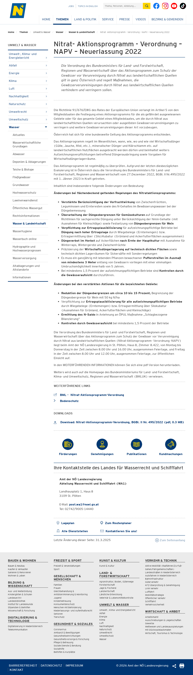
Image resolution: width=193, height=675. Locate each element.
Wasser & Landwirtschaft (82, 32)
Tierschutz (59, 617)
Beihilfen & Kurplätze (64, 652)
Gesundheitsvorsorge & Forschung (71, 639)
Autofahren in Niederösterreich (161, 575)
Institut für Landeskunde (20, 604)
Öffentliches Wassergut (27, 208)
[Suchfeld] (123, 6)
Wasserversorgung (24, 258)
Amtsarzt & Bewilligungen (67, 632)
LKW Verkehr (151, 588)
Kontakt (16, 670)
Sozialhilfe (59, 648)
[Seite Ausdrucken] (181, 667)
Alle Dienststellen (75, 531)
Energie (28, 73)
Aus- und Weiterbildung (20, 591)
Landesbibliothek (16, 601)
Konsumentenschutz (64, 604)
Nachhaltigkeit (28, 96)
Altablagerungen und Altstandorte (26, 267)
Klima (28, 81)
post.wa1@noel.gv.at (84, 504)
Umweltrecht (28, 111)
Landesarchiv (14, 597)
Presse (124, 19)
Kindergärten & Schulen (20, 594)
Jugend (57, 597)
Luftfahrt (149, 591)
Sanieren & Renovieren (19, 572)
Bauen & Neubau (16, 565)
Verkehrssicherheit (154, 604)
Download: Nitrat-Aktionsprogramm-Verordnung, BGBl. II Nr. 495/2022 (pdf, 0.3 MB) (119, 422)
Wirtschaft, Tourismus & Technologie (163, 633)
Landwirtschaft (107, 591)
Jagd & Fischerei (107, 588)
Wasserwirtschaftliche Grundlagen (27, 144)
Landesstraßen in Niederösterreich (162, 572)
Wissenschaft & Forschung (21, 610)
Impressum (74, 665)
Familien (58, 584)
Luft (28, 88)
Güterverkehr (152, 582)
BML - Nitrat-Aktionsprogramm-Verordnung (89, 395)
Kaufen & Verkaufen (18, 569)
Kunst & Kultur (106, 565)
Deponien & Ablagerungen (29, 162)
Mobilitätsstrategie (154, 595)
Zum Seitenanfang (170, 540)
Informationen (22, 277)
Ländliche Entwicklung (110, 594)
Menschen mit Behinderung (67, 607)
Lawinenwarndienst (25, 200)
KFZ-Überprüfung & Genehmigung (162, 585)
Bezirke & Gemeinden (167, 19)
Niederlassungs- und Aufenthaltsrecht (73, 610)
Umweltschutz (28, 119)
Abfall (28, 65)
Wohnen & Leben (16, 575)
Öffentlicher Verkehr (155, 598)
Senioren (58, 613)
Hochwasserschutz (24, 192)
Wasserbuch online (25, 239)
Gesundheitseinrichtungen (67, 635)
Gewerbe (149, 623)
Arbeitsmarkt (151, 617)
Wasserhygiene (22, 231)
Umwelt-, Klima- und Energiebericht (28, 55)
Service (108, 19)
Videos (141, 19)
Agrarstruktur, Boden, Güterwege (116, 581)
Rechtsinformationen (26, 216)
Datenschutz (51, 665)
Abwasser (19, 154)
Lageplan (67, 523)
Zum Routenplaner (118, 523)
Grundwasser (21, 185)
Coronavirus (60, 629)
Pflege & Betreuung (63, 642)
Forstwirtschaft (107, 584)
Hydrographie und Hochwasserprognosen (27, 248)
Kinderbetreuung (62, 601)
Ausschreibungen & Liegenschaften (163, 620)
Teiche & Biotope (23, 169)
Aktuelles (19, 135)
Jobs (71, 6)
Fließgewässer (22, 177)
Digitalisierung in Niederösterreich (25, 626)
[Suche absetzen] (146, 6)
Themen (62, 19)
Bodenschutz (66, 401)
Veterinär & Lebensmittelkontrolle (116, 597)
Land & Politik (85, 19)
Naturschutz (28, 104)
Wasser (59, 32)
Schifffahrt (150, 601)
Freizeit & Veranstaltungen (67, 565)
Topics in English (88, 6)
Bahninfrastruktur (154, 578)
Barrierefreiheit (23, 665)
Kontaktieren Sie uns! (121, 531)
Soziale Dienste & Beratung (67, 645)
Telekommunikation (18, 629)
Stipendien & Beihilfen (19, 607)
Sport (56, 569)
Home (46, 19)
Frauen (57, 588)
